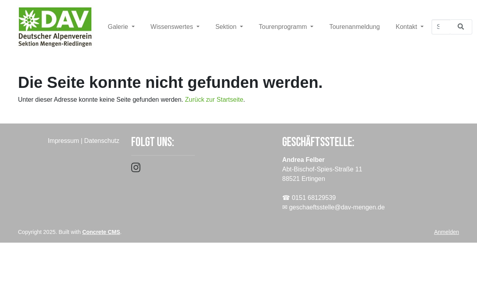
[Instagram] (136, 169)
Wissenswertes (173, 26)
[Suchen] (441, 26)
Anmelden (446, 232)
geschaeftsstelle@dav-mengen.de (337, 207)
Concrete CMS (101, 232)
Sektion (226, 26)
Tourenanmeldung (354, 26)
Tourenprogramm (284, 26)
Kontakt (407, 26)
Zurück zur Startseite (214, 99)
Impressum (63, 140)
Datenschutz (101, 140)
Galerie (119, 26)
